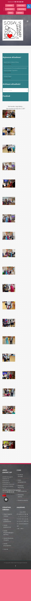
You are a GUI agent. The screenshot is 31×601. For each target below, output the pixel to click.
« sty (18, 528)
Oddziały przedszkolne (7, 520)
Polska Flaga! (7, 76)
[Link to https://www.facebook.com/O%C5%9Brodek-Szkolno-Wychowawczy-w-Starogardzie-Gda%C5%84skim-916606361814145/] (6, 499)
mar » (22, 528)
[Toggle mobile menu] (28, 21)
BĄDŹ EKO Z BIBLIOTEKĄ (11, 62)
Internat (5, 549)
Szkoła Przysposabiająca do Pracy (8, 532)
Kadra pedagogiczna (22, 481)
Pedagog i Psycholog (21, 486)
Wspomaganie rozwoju (7, 515)
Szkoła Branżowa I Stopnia (8, 539)
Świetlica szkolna (23, 500)
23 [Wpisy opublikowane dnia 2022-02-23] (21, 523)
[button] (29, 6)
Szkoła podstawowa (7, 526)
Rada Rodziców (22, 491)
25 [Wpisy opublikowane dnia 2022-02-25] (24, 523)
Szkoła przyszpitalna (7, 544)
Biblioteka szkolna (21, 495)
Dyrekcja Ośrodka (20, 475)
